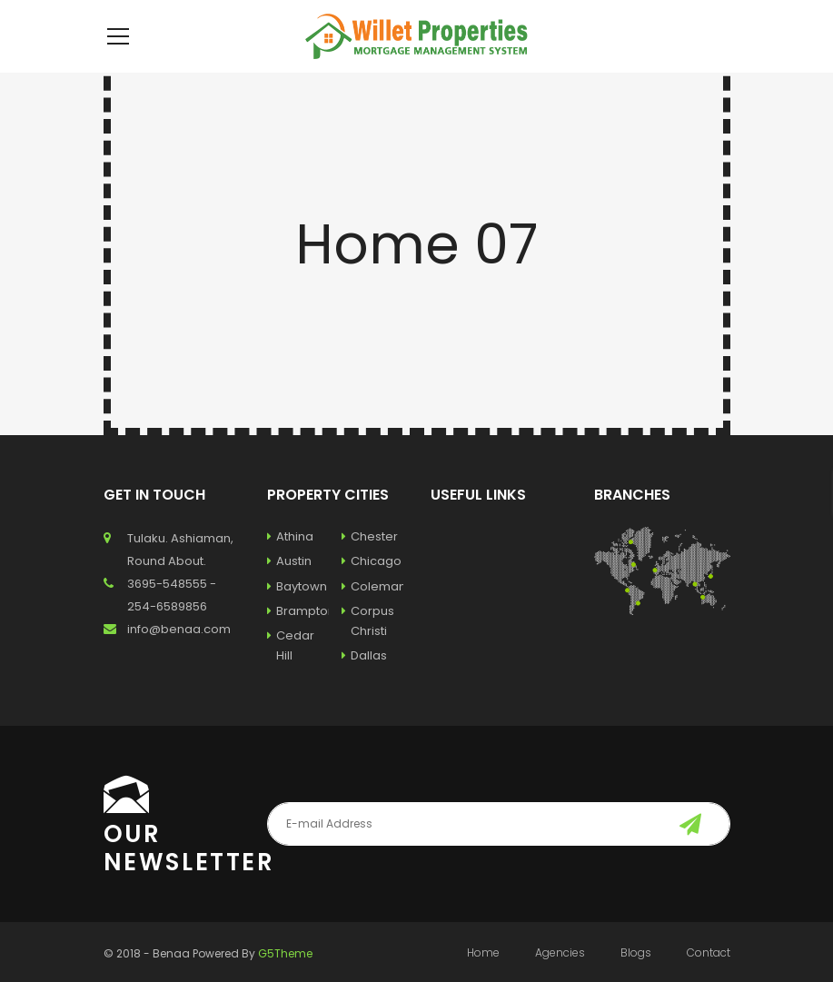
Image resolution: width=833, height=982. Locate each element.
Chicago (372, 588)
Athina (290, 563)
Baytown (297, 613)
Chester (370, 563)
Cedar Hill (290, 672)
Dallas (364, 682)
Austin (289, 588)
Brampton (298, 638)
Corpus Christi (368, 648)
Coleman (372, 613)
